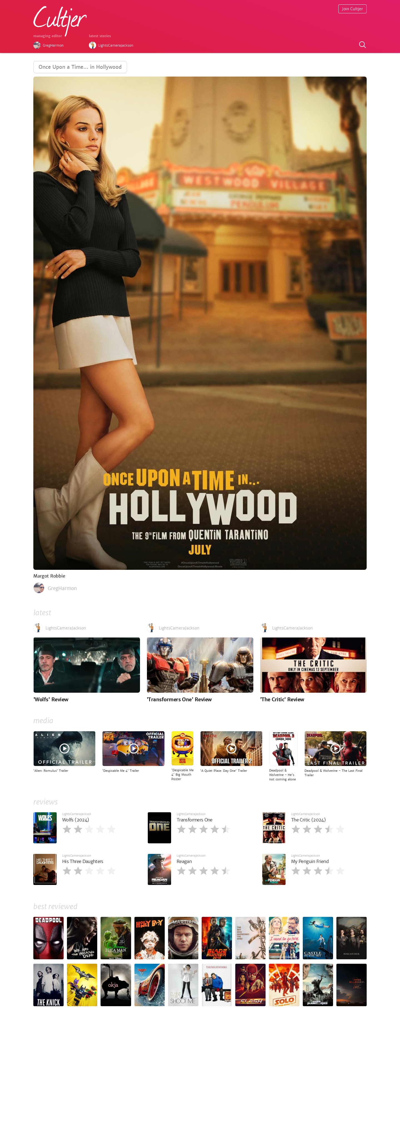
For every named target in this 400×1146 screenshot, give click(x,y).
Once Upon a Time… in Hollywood (80, 67)
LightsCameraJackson (76, 814)
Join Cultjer (352, 8)
